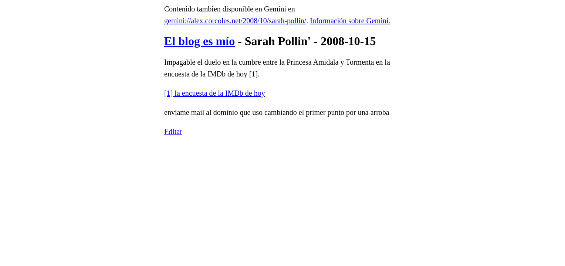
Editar (173, 131)
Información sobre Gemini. (350, 21)
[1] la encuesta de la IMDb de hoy (214, 93)
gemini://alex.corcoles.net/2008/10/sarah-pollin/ (235, 21)
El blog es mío (199, 41)
